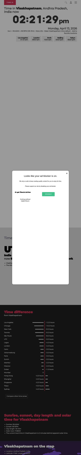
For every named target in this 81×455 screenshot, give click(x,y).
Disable (48, 194)
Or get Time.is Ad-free (23, 192)
